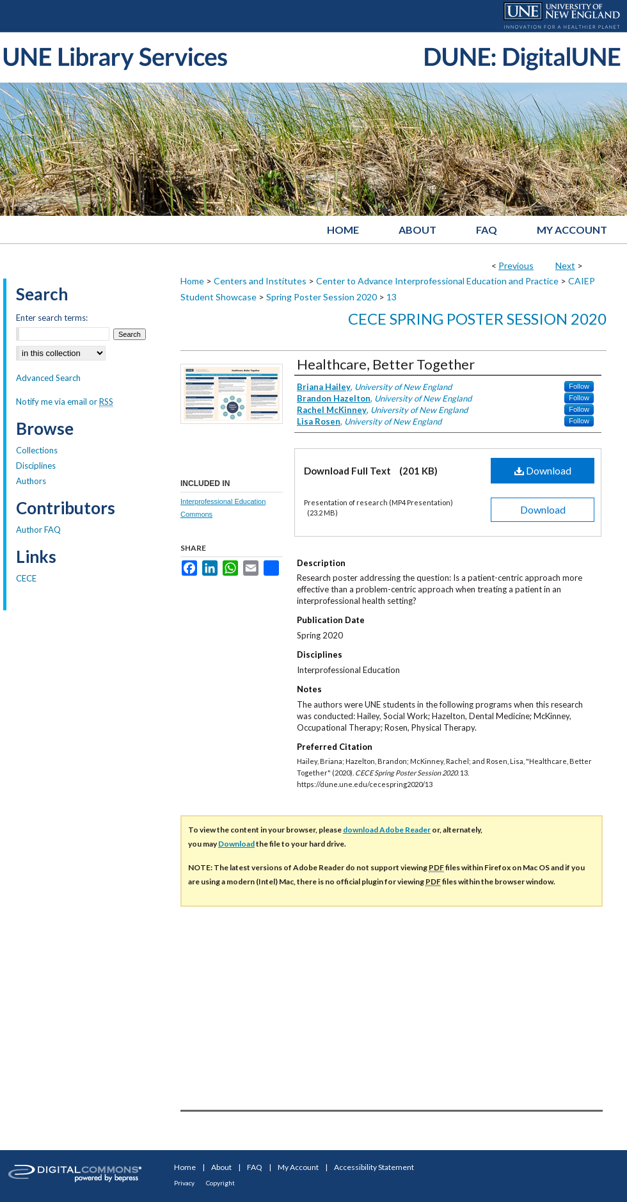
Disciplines (36, 465)
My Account (298, 1167)
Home (192, 280)
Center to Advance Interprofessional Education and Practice (437, 280)
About (221, 1167)
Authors (31, 481)
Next (565, 265)
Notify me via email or (64, 401)
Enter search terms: (52, 318)
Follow (579, 386)
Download (542, 470)
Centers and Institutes (260, 280)
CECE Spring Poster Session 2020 (477, 318)
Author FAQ (38, 529)
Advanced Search (48, 378)
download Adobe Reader (387, 829)
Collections (37, 450)
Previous (516, 265)
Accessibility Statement (374, 1167)
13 (391, 296)
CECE (26, 578)
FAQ (254, 1167)
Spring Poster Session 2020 (321, 296)
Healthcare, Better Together (386, 364)
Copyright (220, 1183)
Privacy (184, 1183)
